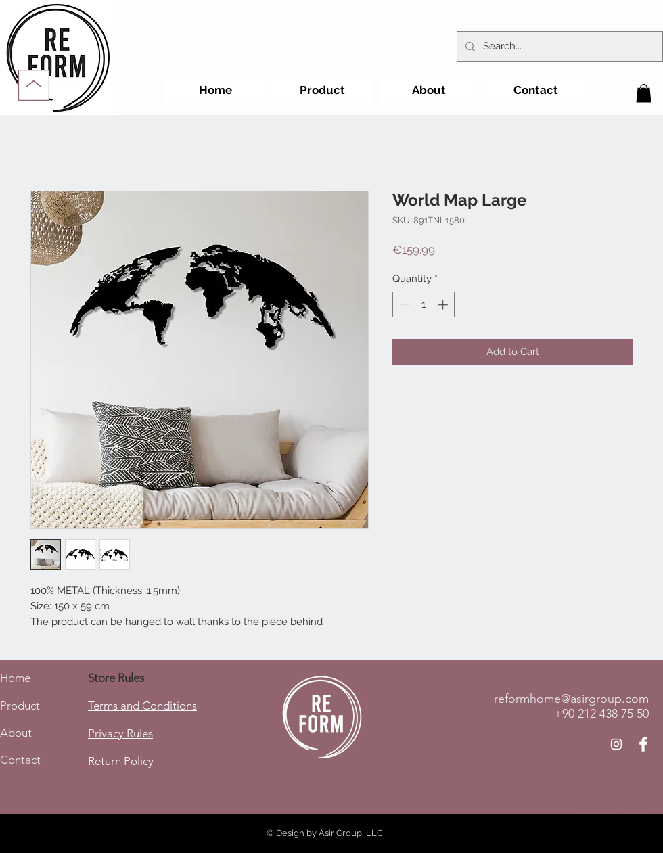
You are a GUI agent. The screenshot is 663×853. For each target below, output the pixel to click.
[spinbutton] (424, 304)
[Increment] (444, 304)
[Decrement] (403, 304)
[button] (643, 93)
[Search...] (558, 46)
